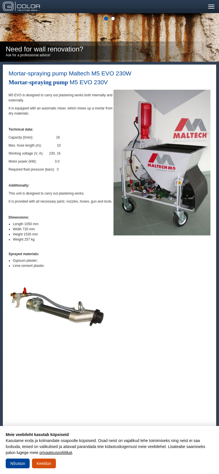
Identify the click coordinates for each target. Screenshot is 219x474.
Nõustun (17, 463)
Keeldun (43, 463)
